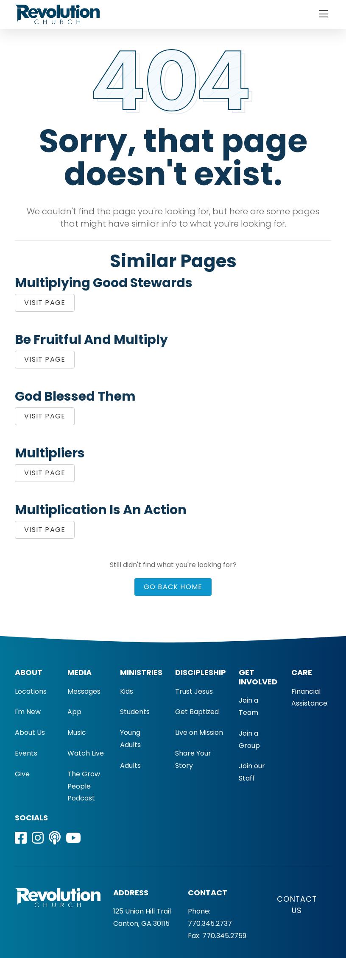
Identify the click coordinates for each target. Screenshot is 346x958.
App (74, 712)
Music (76, 732)
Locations (31, 691)
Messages (83, 691)
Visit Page (44, 302)
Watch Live (85, 753)
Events (26, 753)
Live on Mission (199, 732)
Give (22, 774)
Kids (126, 691)
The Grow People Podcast (83, 786)
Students (135, 712)
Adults (130, 765)
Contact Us (297, 904)
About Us (30, 732)
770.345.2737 (210, 923)
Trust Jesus (194, 691)
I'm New (28, 712)
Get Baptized (197, 712)
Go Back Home (173, 587)
